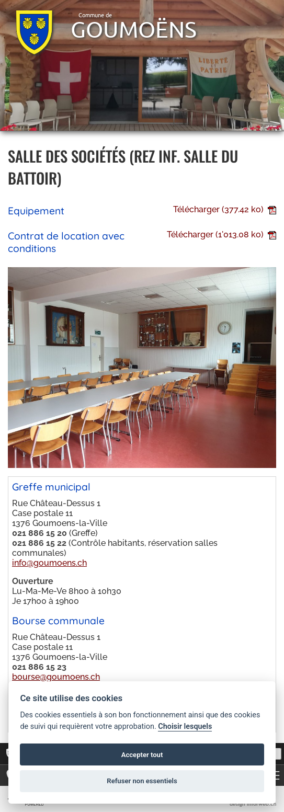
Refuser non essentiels (142, 781)
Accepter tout (142, 755)
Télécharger (224, 209)
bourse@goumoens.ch (56, 677)
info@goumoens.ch (49, 563)
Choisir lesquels (185, 726)
